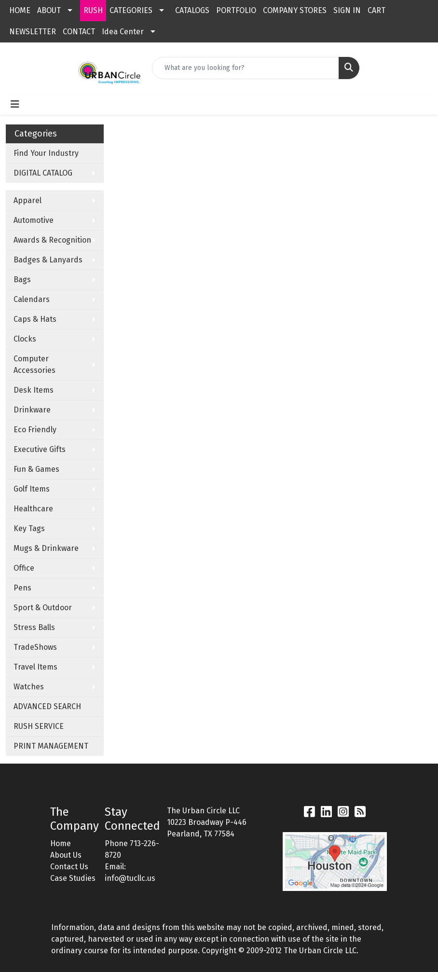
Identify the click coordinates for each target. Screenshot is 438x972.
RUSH (93, 10)
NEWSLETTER (32, 31)
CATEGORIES (131, 10)
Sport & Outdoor (43, 607)
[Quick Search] (245, 68)
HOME (19, 10)
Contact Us (69, 866)
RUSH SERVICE (39, 726)
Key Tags (29, 528)
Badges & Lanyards (48, 259)
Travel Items (35, 666)
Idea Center (123, 31)
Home (60, 843)
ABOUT (49, 10)
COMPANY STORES (295, 10)
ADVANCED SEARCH (47, 706)
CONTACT (79, 31)
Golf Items (32, 488)
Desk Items (34, 390)
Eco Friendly (35, 429)
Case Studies (73, 878)
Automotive (34, 220)
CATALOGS (192, 10)
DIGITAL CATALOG (43, 173)
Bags (22, 279)
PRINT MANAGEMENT (51, 746)
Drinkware (32, 409)
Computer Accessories (34, 364)
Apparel (27, 200)
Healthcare (33, 508)
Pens (22, 587)
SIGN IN (347, 10)
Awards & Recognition (52, 240)
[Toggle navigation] (15, 104)
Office (24, 568)
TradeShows (35, 647)
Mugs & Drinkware (46, 548)
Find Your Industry (46, 153)
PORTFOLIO (236, 10)
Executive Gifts (40, 449)
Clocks (25, 338)
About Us (66, 855)
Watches (29, 686)
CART (376, 10)
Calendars (32, 299)
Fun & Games (36, 469)
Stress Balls (34, 627)
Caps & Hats (35, 319)
